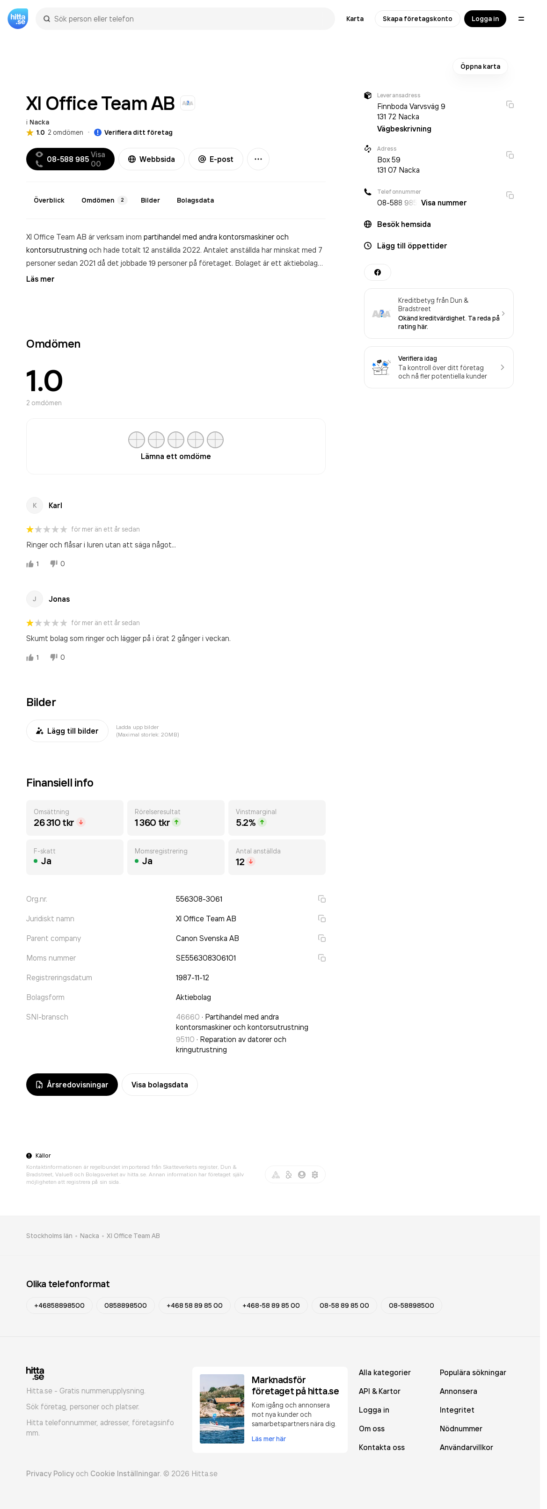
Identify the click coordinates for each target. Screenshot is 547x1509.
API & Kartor (380, 1391)
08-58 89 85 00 (344, 1305)
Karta (355, 19)
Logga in (485, 19)
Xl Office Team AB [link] (133, 1236)
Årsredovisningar (72, 1084)
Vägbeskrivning (404, 128)
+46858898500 (59, 1305)
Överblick (49, 200)
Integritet (457, 1409)
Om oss (372, 1428)
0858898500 (125, 1305)
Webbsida (151, 159)
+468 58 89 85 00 (195, 1305)
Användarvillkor (466, 1447)
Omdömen (104, 200)
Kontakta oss (382, 1447)
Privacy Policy (50, 1473)
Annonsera (458, 1391)
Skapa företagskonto (417, 19)
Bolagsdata (195, 200)
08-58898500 (411, 1305)
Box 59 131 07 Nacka (398, 165)
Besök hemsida (404, 224)
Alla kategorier (385, 1372)
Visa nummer (444, 202)
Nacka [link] (89, 1236)
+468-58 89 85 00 (271, 1305)
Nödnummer (461, 1428)
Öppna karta (480, 66)
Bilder (150, 200)
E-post (215, 159)
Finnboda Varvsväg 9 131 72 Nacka (411, 111)
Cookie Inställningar (125, 1473)
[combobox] (190, 18)
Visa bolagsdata (159, 1084)
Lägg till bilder (67, 731)
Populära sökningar (473, 1372)
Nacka (39, 122)
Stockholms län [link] (49, 1236)
